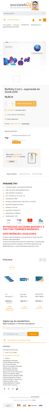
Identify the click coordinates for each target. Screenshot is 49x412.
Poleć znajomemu (11, 119)
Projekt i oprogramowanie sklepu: (24, 400)
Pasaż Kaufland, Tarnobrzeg (12, 379)
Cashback (11, 110)
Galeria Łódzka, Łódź (10, 381)
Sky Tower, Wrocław (9, 364)
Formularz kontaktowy (10, 350)
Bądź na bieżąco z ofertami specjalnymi (19, 322)
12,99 (19, 223)
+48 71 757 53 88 (11, 353)
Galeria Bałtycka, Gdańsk (11, 383)
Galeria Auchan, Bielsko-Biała (13, 375)
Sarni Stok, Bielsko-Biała (11, 374)
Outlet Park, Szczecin (10, 385)
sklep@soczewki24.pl (12, 355)
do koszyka (16, 142)
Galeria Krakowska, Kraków (12, 377)
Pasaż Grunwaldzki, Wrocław (12, 366)
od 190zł (41, 223)
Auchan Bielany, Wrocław (11, 362)
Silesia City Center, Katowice (13, 372)
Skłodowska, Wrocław (10, 368)
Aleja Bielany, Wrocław (10, 361)
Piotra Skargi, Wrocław (10, 370)
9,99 (8, 223)
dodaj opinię (25, 123)
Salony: (7, 358)
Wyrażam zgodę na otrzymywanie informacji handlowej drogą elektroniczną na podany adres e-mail (24, 328)
